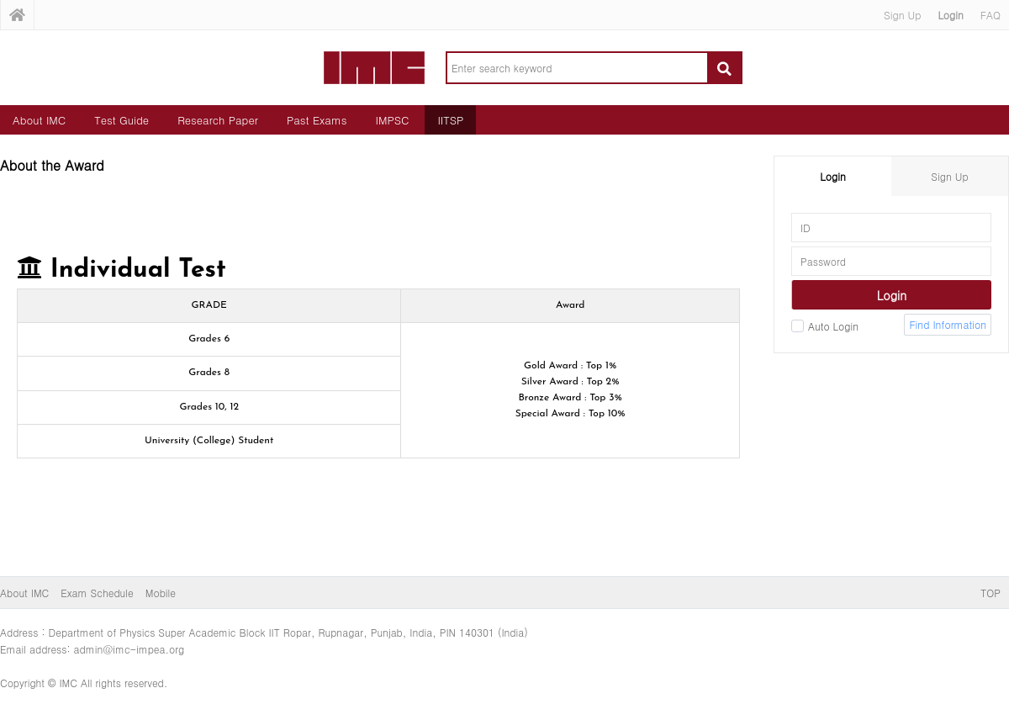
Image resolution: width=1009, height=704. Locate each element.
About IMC (39, 120)
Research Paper (217, 120)
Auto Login (824, 326)
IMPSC (392, 120)
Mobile (160, 592)
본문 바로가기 (0, 0)
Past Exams (317, 120)
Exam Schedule (97, 592)
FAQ (990, 15)
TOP (990, 592)
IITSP (450, 120)
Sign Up (902, 15)
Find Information (947, 324)
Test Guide (121, 120)
